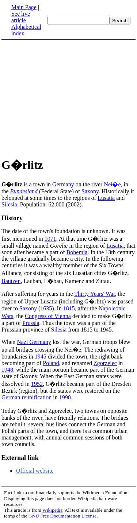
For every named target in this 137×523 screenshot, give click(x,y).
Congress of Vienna (48, 316)
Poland (51, 363)
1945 (40, 356)
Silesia (9, 204)
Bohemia (77, 252)
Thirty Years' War (94, 294)
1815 (69, 308)
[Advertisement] (68, 98)
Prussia (30, 323)
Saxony (90, 191)
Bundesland (24, 191)
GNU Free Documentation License (62, 516)
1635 (46, 308)
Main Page (24, 7)
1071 (50, 239)
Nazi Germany (34, 342)
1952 (37, 384)
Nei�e (112, 184)
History (12, 218)
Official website (34, 471)
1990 (65, 397)
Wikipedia (52, 510)
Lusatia (106, 198)
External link (20, 457)
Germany (63, 184)
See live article (20, 17)
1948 (7, 370)
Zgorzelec (105, 363)
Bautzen (10, 281)
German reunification (26, 397)
